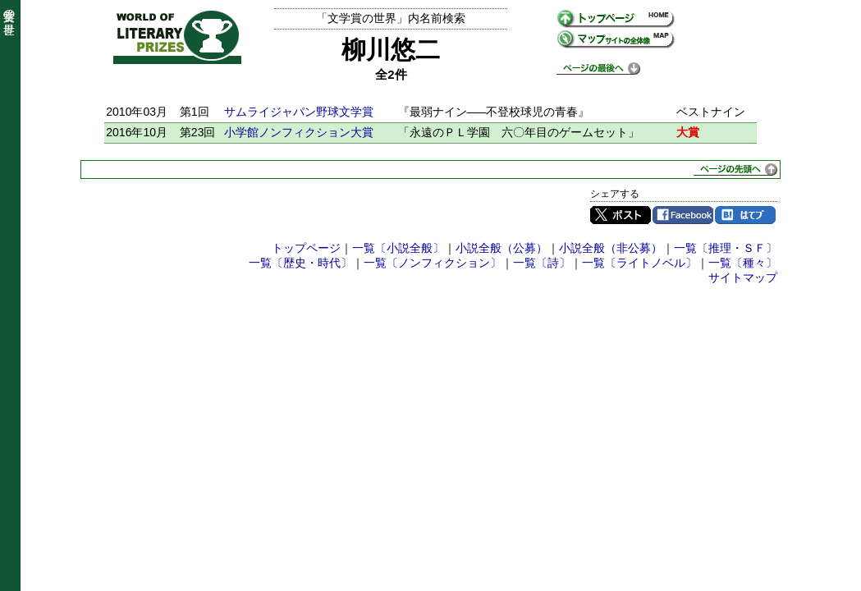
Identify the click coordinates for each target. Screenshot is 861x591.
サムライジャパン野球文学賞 (298, 111)
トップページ (306, 247)
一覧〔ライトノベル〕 (639, 262)
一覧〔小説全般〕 (398, 247)
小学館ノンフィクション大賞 (298, 132)
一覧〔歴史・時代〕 (300, 262)
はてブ (745, 215)
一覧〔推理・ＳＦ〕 (725, 247)
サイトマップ (742, 277)
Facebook (683, 215)
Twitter (620, 215)
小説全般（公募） (501, 247)
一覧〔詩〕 (541, 262)
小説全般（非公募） (610, 247)
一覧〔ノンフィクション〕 (432, 262)
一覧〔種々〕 (742, 262)
